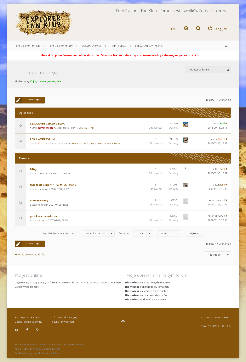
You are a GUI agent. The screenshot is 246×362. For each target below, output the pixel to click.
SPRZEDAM (87, 128)
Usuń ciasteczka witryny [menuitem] (63, 317)
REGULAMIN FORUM (42, 139)
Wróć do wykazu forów (31, 254)
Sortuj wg (136, 233)
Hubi (59, 81)
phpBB (42, 344)
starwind (42, 81)
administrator (46, 128)
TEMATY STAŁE (118, 45)
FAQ (173, 29)
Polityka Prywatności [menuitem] (62, 321)
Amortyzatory (39, 200)
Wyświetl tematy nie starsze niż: (79, 233)
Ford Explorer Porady (60, 45)
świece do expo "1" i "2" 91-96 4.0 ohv (53, 185)
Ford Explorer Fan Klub (27, 45)
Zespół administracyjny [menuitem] (28, 321)
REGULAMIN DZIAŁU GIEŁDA (47, 123)
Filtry (33, 169)
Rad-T (41, 143)
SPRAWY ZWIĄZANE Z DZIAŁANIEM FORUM (96, 143)
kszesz (41, 220)
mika (222, 169)
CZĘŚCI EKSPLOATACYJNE (149, 45)
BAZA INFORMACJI (91, 45)
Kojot (33, 81)
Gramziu (37, 348)
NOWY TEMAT (28, 100)
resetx (51, 81)
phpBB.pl (53, 353)
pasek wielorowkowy (43, 216)
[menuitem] (186, 29)
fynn (222, 184)
